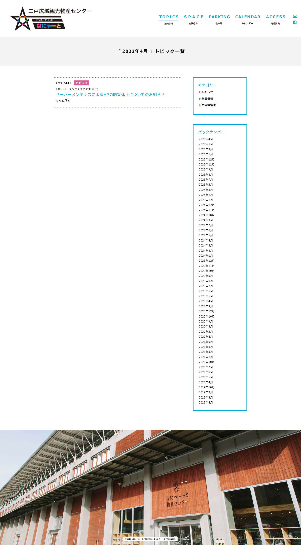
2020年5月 (206, 377)
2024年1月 (206, 255)
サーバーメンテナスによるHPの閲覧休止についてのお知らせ (110, 94)
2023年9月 (206, 276)
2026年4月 (206, 139)
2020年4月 (206, 382)
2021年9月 (206, 342)
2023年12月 (207, 260)
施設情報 (207, 98)
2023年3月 (206, 306)
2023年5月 (206, 296)
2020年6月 (206, 372)
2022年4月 (206, 336)
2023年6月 (206, 291)
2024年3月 (206, 245)
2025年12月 (207, 159)
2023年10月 (207, 271)
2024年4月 (206, 240)
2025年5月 (206, 184)
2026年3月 (206, 144)
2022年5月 (206, 331)
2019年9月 (206, 392)
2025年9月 (206, 169)
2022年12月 (207, 311)
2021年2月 (206, 357)
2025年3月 (206, 190)
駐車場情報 (209, 105)
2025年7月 (206, 179)
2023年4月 (206, 301)
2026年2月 (206, 149)
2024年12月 (207, 205)
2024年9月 (206, 220)
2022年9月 (206, 321)
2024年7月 (206, 225)
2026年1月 (206, 154)
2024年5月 (206, 235)
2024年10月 (207, 215)
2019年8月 (206, 397)
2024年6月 (206, 230)
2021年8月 (206, 347)
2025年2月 (206, 195)
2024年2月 (206, 250)
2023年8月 (206, 281)
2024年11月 (207, 210)
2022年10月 (207, 316)
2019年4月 (206, 402)
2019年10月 (207, 387)
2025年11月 (207, 164)
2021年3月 (206, 352)
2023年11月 (207, 266)
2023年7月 (206, 286)
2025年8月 (206, 174)
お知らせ (207, 92)
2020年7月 (206, 367)
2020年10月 (207, 362)
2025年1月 (206, 200)
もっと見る (63, 100)
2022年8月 (206, 326)
